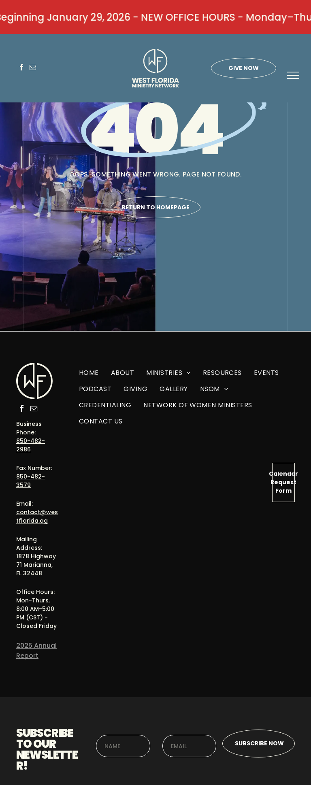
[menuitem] (89, 376)
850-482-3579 (30, 480)
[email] (33, 68)
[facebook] (21, 68)
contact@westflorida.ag (37, 516)
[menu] (293, 75)
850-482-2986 (30, 445)
